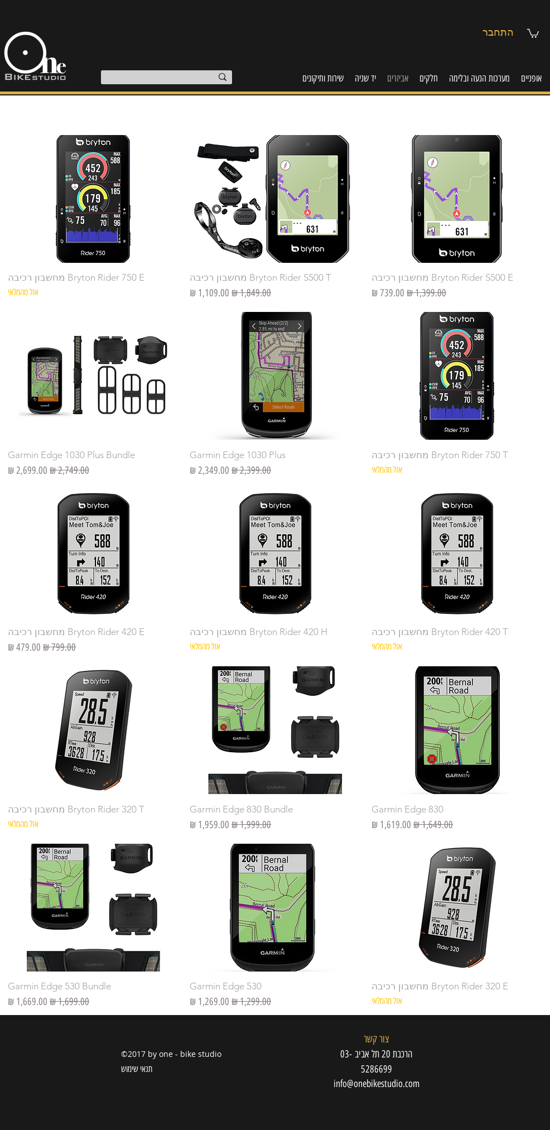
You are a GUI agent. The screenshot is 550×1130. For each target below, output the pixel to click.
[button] (533, 33)
